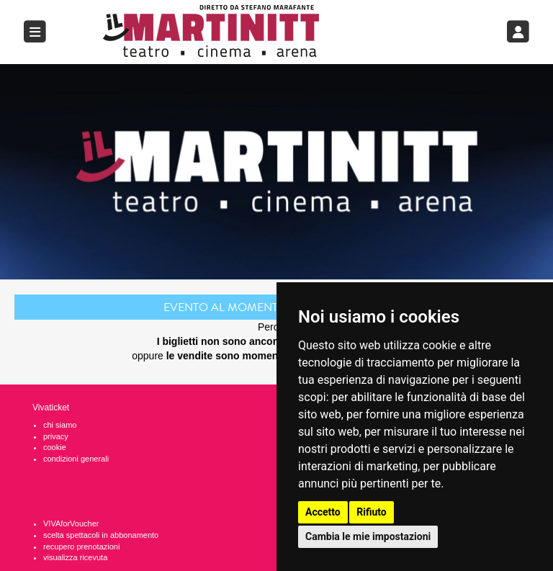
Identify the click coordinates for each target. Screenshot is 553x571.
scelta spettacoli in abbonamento (100, 535)
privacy (55, 436)
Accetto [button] (323, 512)
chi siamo (59, 425)
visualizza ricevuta (75, 557)
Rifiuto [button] (371, 512)
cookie (54, 447)
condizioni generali (76, 458)
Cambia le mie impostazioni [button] (368, 536)
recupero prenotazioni (81, 546)
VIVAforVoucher (71, 523)
